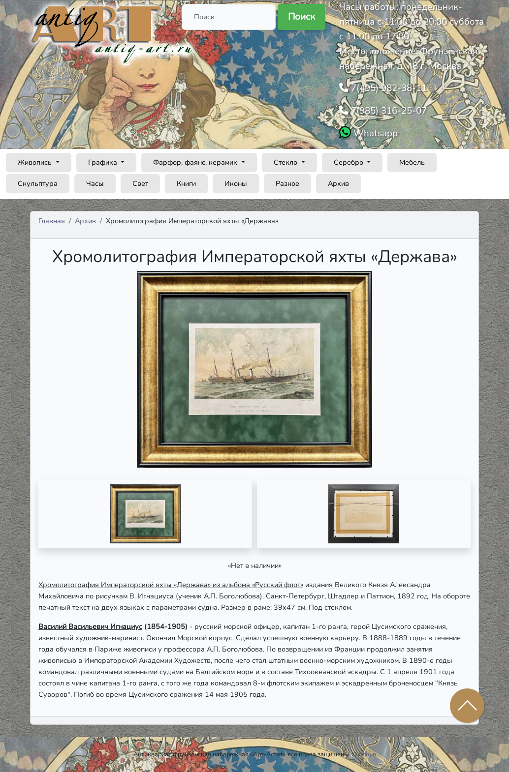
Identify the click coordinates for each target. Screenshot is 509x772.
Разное (287, 183)
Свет (140, 183)
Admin (367, 754)
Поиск (301, 16)
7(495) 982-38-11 (388, 88)
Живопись (36, 162)
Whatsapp (374, 133)
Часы (95, 183)
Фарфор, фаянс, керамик (196, 162)
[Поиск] (229, 17)
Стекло (286, 162)
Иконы (235, 183)
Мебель (412, 162)
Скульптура (38, 183)
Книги (186, 183)
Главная (51, 221)
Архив (338, 183)
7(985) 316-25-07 (388, 110)
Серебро (349, 162)
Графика (103, 162)
